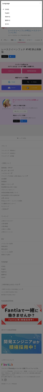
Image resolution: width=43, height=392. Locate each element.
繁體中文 (7, 20)
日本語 (7, 9)
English (7, 13)
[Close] (40, 3)
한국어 (7, 24)
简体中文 (7, 16)
